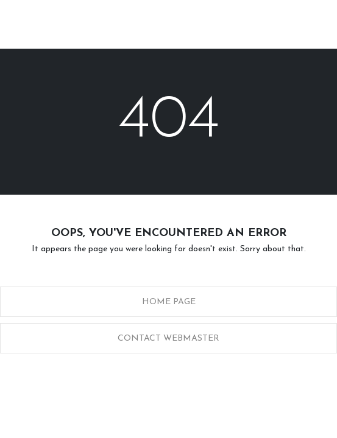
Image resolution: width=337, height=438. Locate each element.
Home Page (169, 302)
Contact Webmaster (168, 338)
